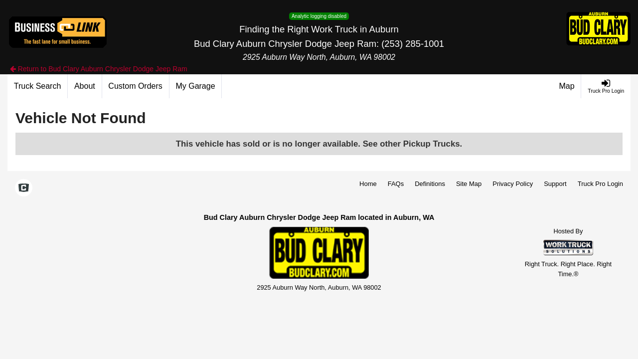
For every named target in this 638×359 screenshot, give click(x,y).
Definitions (430, 183)
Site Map (468, 183)
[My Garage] (195, 86)
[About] (85, 86)
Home (368, 183)
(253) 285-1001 (412, 43)
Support (555, 183)
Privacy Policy (512, 183)
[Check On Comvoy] (23, 188)
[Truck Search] (37, 86)
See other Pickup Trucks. (413, 144)
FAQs (396, 183)
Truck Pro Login (600, 183)
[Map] (567, 86)
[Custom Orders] (135, 86)
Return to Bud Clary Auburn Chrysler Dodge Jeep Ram (98, 69)
